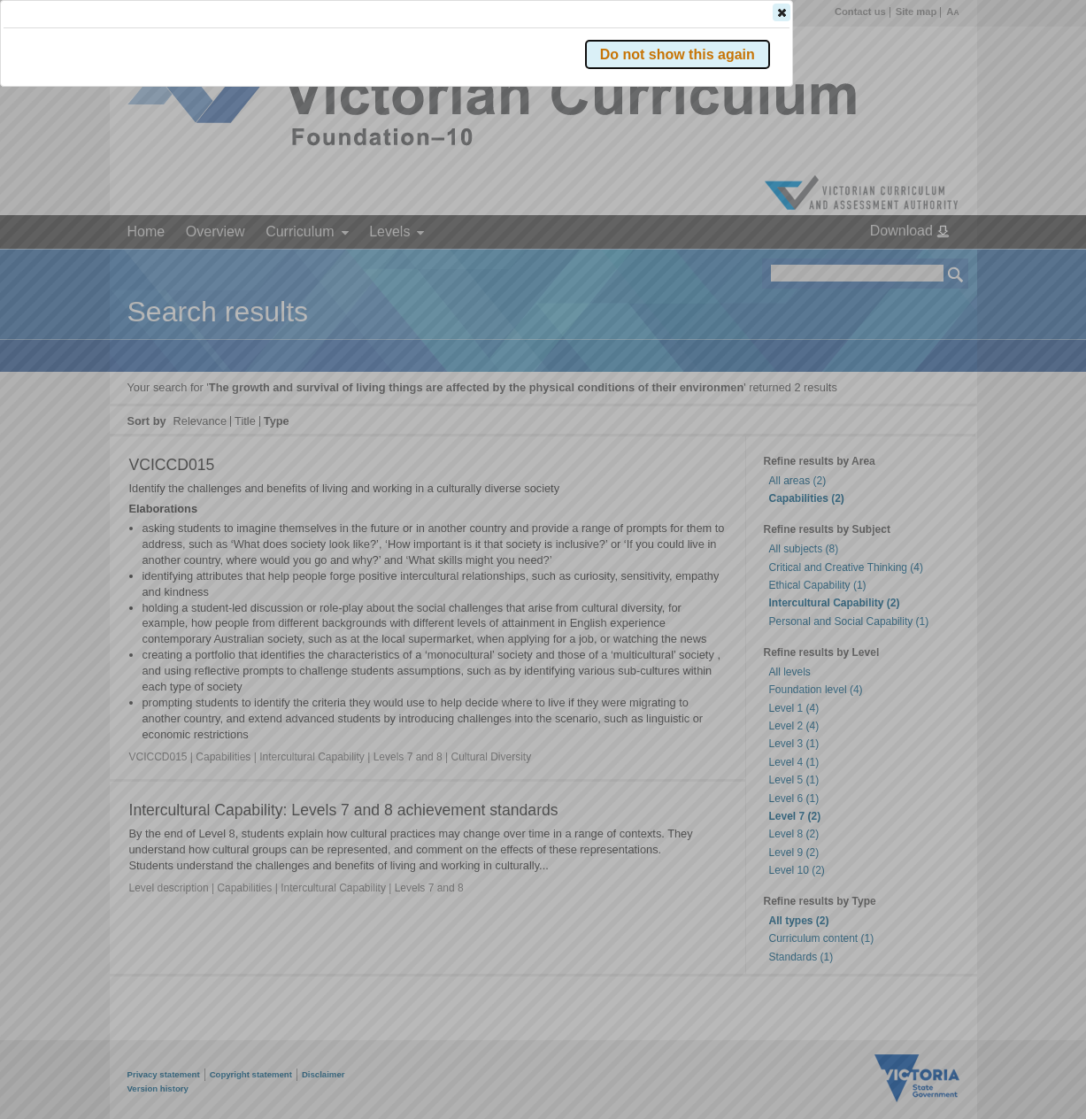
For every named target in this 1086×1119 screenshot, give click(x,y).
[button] (925, 265)
